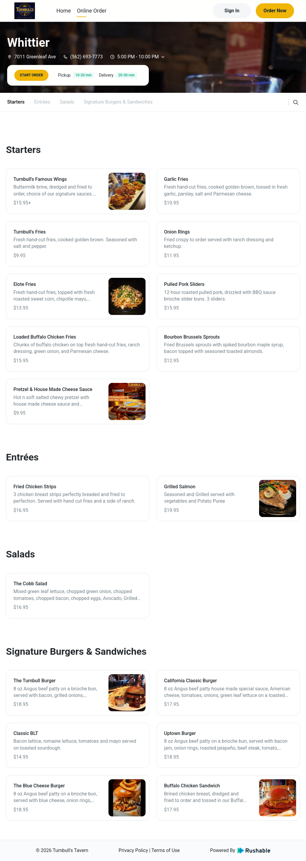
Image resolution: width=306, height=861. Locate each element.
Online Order (91, 10)
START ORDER (31, 75)
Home (63, 10)
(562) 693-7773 (83, 57)
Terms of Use (166, 850)
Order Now (275, 10)
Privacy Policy (133, 850)
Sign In (231, 10)
